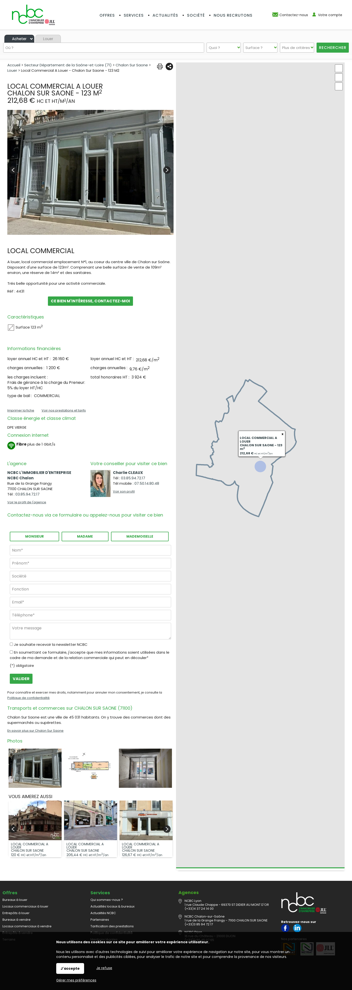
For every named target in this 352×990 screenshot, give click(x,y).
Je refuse (104, 968)
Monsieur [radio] (34, 536)
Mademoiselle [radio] (139, 536)
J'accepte (70, 968)
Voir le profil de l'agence (26, 502)
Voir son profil (124, 491)
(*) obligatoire (22, 665)
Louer (48, 38)
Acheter (19, 38)
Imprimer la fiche (20, 410)
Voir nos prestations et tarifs (64, 410)
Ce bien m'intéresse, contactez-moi (90, 301)
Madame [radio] (85, 536)
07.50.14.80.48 (146, 483)
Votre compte (330, 14)
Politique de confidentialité (28, 698)
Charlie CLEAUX (128, 472)
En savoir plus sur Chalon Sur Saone (35, 731)
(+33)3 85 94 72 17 (199, 924)
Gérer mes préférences (76, 980)
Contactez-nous (293, 14)
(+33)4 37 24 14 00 (199, 908)
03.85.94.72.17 (27, 494)
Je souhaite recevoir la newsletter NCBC (51, 644)
